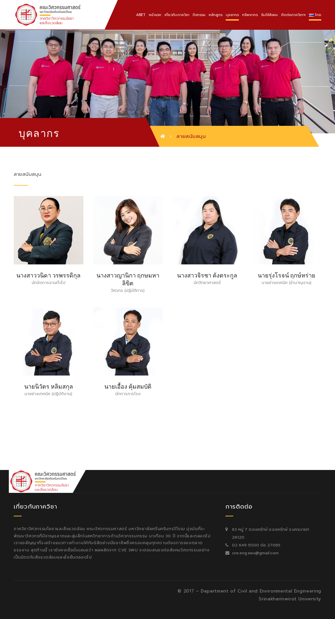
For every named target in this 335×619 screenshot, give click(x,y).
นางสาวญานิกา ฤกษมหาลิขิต (128, 279)
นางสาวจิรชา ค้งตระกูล (207, 275)
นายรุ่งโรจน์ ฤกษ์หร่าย (286, 275)
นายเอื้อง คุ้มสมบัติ (127, 386)
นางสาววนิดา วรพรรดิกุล (48, 275)
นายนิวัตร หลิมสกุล (48, 386)
